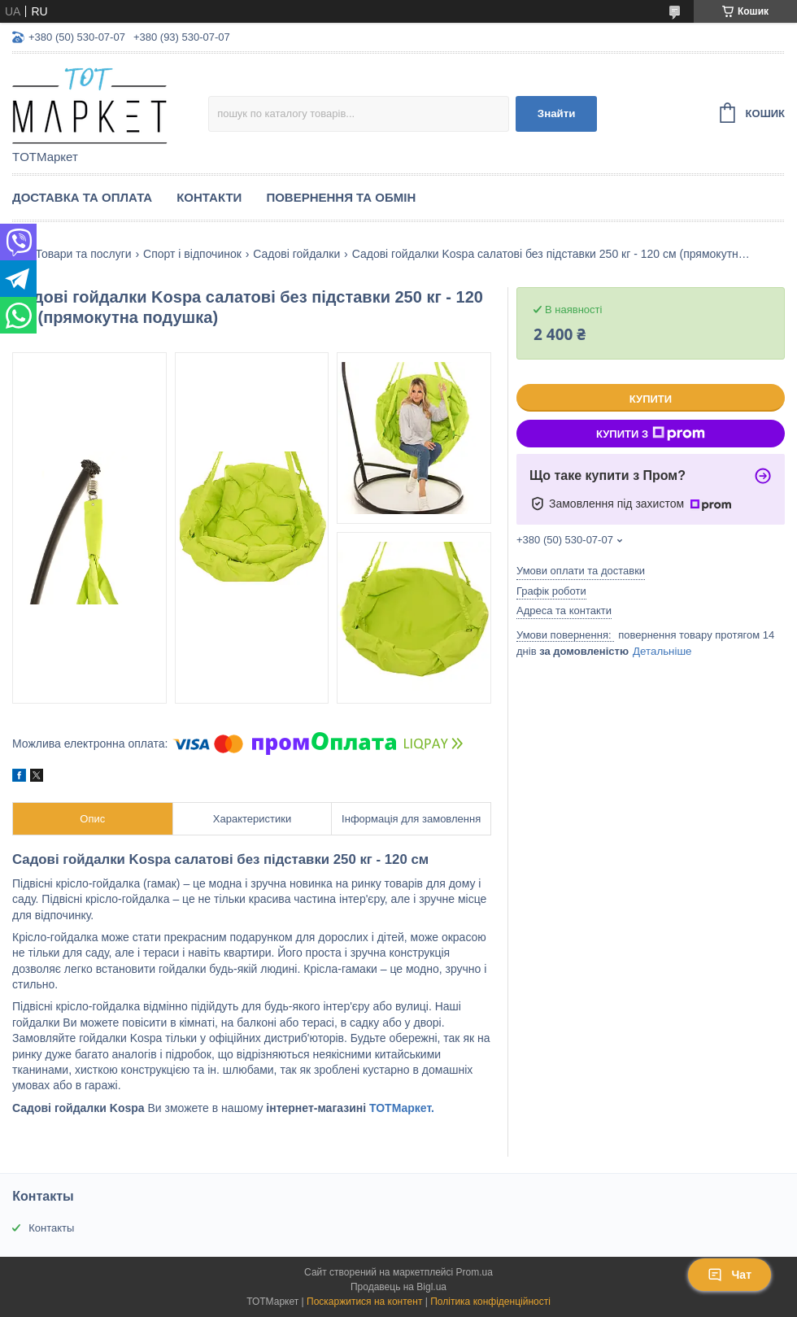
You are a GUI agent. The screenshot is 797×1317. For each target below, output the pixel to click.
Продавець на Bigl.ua (398, 1287)
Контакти (209, 197)
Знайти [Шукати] (557, 113)
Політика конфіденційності (490, 1301)
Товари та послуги (83, 253)
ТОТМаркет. (401, 1107)
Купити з (650, 433)
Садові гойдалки (296, 253)
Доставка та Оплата (82, 197)
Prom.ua (474, 1272)
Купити (650, 399)
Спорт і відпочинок (192, 253)
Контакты (51, 1228)
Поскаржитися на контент (364, 1301)
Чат (729, 1274)
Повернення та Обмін (341, 197)
